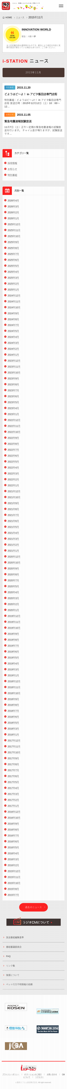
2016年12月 (14, 813)
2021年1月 (13, 552)
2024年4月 (13, 338)
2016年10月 (14, 819)
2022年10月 (14, 433)
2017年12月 (14, 742)
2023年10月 (14, 374)
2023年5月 (13, 403)
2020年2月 (13, 605)
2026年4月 (13, 202)
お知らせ (12, 170)
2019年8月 (13, 641)
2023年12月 (14, 362)
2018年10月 (14, 694)
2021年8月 (13, 510)
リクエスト (39, 1077)
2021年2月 (13, 546)
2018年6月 (13, 718)
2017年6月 (13, 777)
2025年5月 (13, 267)
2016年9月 (13, 825)
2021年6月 (13, 522)
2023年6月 (13, 397)
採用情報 (12, 164)
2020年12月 (14, 558)
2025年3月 (13, 279)
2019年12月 (14, 617)
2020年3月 (13, 599)
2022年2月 (13, 480)
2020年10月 (14, 564)
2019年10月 (14, 629)
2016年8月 (13, 831)
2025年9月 (13, 243)
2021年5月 (13, 528)
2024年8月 (13, 320)
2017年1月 (13, 807)
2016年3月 (13, 860)
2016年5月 (13, 848)
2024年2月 (13, 350)
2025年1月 (13, 291)
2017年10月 (14, 753)
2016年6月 (13, 842)
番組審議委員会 (14, 948)
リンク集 (10, 967)
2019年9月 (13, 635)
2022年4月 (13, 469)
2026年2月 (13, 213)
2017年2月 (13, 801)
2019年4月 (13, 665)
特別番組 (12, 176)
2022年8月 (13, 445)
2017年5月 (13, 783)
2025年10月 (14, 237)
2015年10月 (14, 884)
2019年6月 (13, 653)
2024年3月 (13, 344)
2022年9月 (13, 439)
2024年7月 (13, 326)
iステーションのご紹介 (33, 1074)
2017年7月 (13, 771)
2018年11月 (14, 688)
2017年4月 (13, 789)
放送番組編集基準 (15, 939)
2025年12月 (14, 225)
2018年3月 (13, 730)
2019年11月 (14, 623)
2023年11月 (14, 368)
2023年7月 (13, 391)
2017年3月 (13, 795)
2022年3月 (13, 475)
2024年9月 (13, 314)
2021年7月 (13, 516)
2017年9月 (13, 759)
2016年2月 (13, 866)
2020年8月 (13, 575)
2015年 (32, 17)
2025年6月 (13, 261)
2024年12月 (14, 297)
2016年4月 (13, 854)
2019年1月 (13, 676)
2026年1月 (13, 219)
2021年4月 (13, 534)
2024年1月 (13, 356)
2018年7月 (13, 712)
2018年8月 (13, 706)
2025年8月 (13, 249)
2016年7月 (13, 837)
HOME (9, 17)
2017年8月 (13, 765)
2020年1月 (13, 611)
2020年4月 (13, 593)
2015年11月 (14, 878)
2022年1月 (13, 486)
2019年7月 (13, 647)
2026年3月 (13, 207)
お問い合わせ (52, 1074)
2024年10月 (14, 308)
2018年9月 (13, 700)
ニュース (20, 17)
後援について (12, 976)
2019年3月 (13, 670)
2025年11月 (14, 231)
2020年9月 (13, 570)
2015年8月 (13, 890)
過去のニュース (33, 908)
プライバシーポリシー (10, 1074)
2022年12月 (14, 421)
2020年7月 (13, 581)
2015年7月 (13, 896)
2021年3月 (13, 540)
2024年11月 (14, 302)
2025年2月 (13, 285)
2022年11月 (14, 427)
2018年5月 (13, 724)
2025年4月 (13, 273)
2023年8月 (13, 385)
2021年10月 (14, 498)
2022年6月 (13, 457)
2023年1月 (13, 415)
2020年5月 (13, 587)
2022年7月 (13, 451)
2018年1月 (13, 736)
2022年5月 (13, 463)
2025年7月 (13, 255)
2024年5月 (13, 332)
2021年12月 (14, 492)
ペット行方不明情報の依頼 (19, 985)
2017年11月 (14, 747)
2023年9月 (13, 379)
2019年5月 (13, 659)
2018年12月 (14, 682)
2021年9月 (13, 504)
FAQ (8, 957)
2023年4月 (13, 409)
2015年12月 (14, 872)
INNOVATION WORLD (36, 29)
